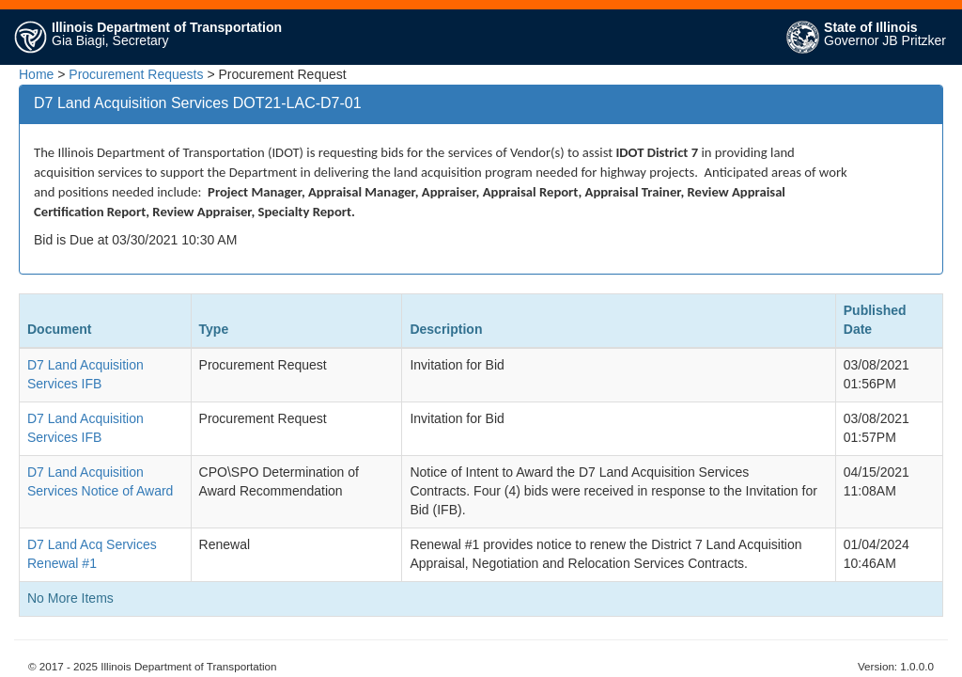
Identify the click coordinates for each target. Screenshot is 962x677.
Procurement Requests (136, 74)
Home (36, 74)
